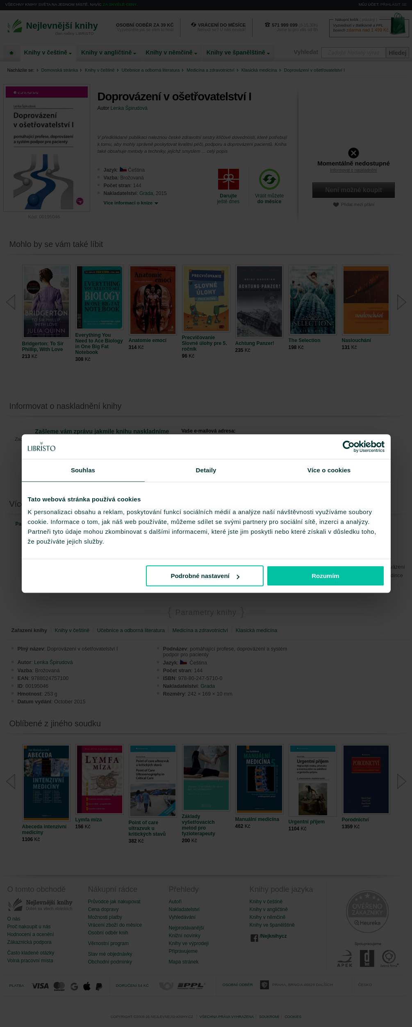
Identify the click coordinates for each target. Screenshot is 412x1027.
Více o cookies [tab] (329, 470)
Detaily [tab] (206, 470)
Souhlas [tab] (83, 470)
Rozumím (325, 575)
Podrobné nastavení (205, 575)
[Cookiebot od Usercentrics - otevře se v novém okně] (349, 446)
